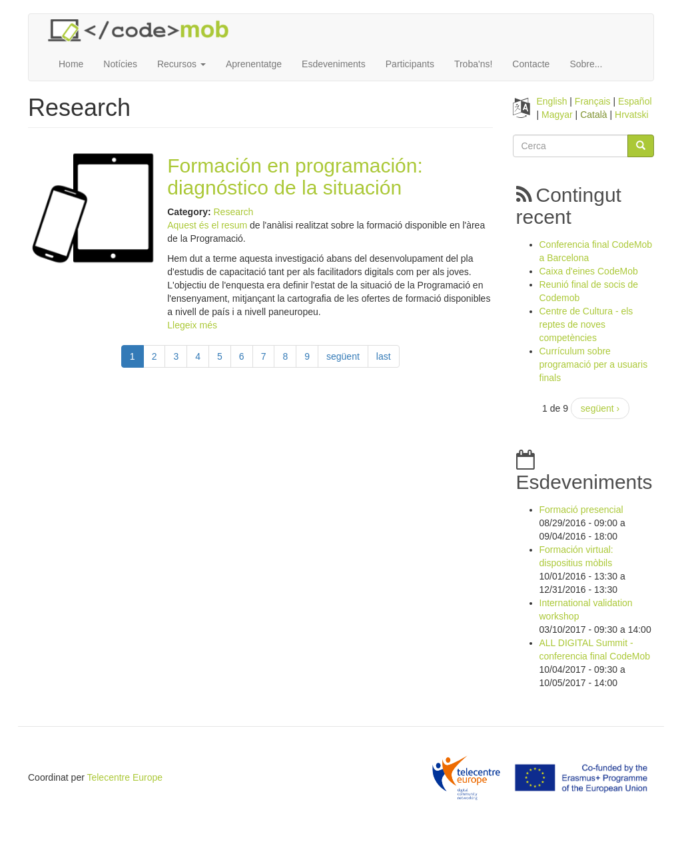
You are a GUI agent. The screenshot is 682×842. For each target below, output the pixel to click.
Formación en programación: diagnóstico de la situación (295, 177)
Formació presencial (581, 509)
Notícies (120, 64)
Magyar (557, 114)
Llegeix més (192, 325)
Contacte (530, 64)
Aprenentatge (254, 64)
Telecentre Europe (125, 777)
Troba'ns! (473, 64)
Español (635, 101)
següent (343, 356)
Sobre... (585, 64)
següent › (600, 408)
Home (71, 64)
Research (233, 212)
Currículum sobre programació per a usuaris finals (593, 364)
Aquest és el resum (207, 225)
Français (593, 101)
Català (593, 114)
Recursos (181, 64)
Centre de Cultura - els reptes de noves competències (586, 324)
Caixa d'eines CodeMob (588, 271)
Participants (410, 64)
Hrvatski (632, 114)
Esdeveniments (334, 64)
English (552, 101)
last (383, 356)
